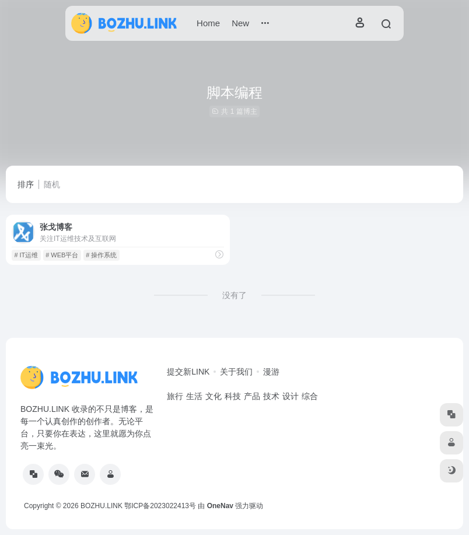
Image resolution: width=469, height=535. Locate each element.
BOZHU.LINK (101, 506)
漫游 (271, 371)
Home (208, 23)
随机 (52, 184)
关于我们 (236, 371)
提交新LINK (188, 371)
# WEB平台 (62, 254)
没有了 (234, 295)
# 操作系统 (101, 254)
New (240, 23)
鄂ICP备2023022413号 (160, 506)
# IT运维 (26, 254)
